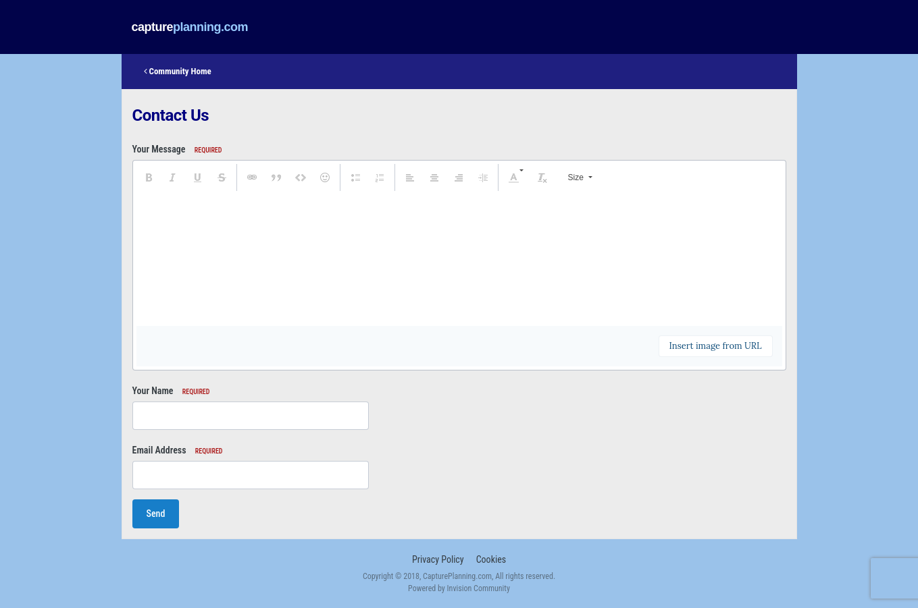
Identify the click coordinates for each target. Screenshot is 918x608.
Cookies (491, 559)
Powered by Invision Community (459, 588)
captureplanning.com (190, 27)
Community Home (177, 71)
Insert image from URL (715, 346)
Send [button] (156, 513)
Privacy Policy (438, 559)
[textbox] (459, 258)
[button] (148, 177)
